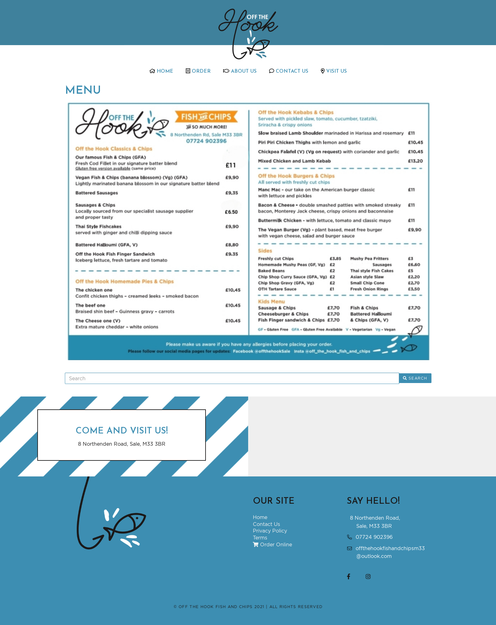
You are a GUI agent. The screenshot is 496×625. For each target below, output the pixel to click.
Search (415, 378)
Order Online (272, 544)
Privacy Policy (270, 530)
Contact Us (288, 71)
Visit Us (334, 71)
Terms (260, 537)
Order (198, 71)
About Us (240, 71)
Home (161, 71)
